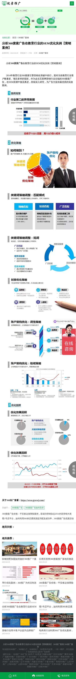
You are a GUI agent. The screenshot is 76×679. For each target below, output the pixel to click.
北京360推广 (58, 654)
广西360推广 (43, 657)
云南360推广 (43, 667)
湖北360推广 (41, 659)
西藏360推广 (32, 667)
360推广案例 (23, 38)
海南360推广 (66, 657)
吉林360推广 (15, 662)
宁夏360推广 (50, 662)
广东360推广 (32, 657)
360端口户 (23, 649)
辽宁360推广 (26, 662)
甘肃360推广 (21, 657)
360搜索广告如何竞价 (34, 508)
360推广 (13, 649)
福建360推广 (10, 657)
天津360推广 (57, 664)
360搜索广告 (17, 508)
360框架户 (33, 649)
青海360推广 (61, 662)
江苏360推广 (63, 659)
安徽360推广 (47, 654)
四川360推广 (45, 664)
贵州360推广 (54, 657)
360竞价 (38, 654)
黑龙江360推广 (18, 659)
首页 (14, 38)
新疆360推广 (68, 664)
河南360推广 (30, 659)
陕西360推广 (34, 664)
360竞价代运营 (46, 649)
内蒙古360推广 (38, 662)
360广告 (23, 654)
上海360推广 (12, 664)
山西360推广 (23, 664)
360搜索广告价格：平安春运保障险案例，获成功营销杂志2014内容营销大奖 (37, 514)
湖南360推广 (52, 659)
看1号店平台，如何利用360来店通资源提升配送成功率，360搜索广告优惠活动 (38, 518)
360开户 (31, 654)
